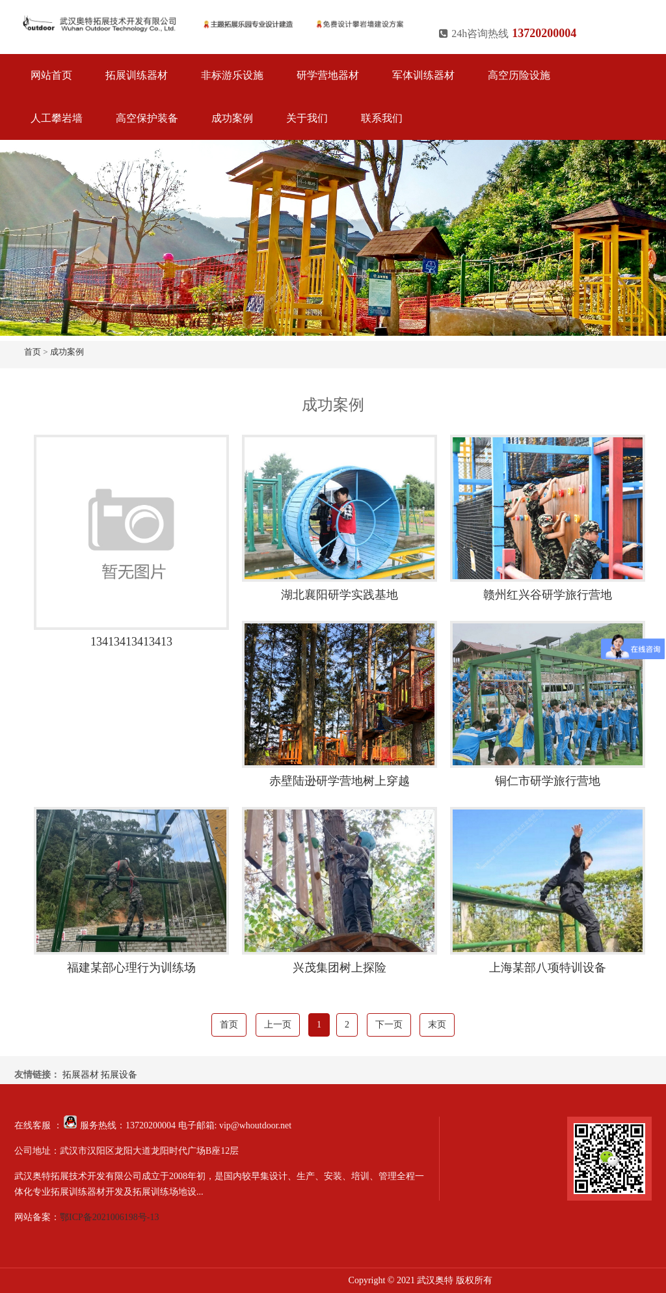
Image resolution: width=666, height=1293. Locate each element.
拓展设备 (119, 1075)
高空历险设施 (519, 75)
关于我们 (307, 118)
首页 (32, 352)
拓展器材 (80, 1075)
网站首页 (51, 75)
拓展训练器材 (136, 75)
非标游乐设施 (232, 75)
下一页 (389, 1024)
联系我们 (382, 118)
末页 (437, 1024)
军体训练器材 (423, 75)
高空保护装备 (147, 118)
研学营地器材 (328, 75)
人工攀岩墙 (57, 118)
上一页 (277, 1024)
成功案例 (232, 118)
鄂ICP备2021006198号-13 (109, 1217)
